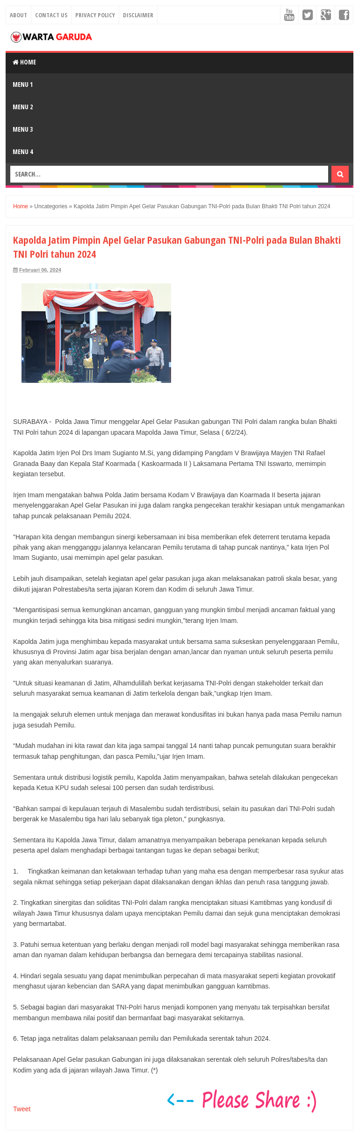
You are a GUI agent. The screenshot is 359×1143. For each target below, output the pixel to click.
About (18, 15)
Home (24, 61)
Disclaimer (138, 15)
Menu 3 (23, 129)
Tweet (21, 1109)
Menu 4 (23, 151)
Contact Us (51, 15)
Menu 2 (23, 106)
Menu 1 (23, 84)
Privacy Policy (95, 15)
